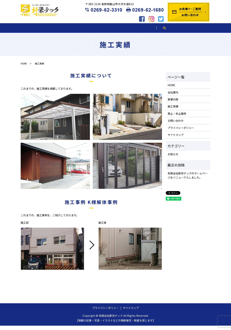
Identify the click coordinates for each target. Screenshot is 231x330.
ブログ (181, 32)
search (202, 32)
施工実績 (117, 32)
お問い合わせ (176, 125)
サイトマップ (176, 139)
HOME (33, 32)
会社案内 (60, 32)
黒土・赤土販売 (149, 32)
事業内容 (88, 32)
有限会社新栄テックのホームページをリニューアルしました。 (187, 180)
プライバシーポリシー (181, 132)
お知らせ (173, 158)
